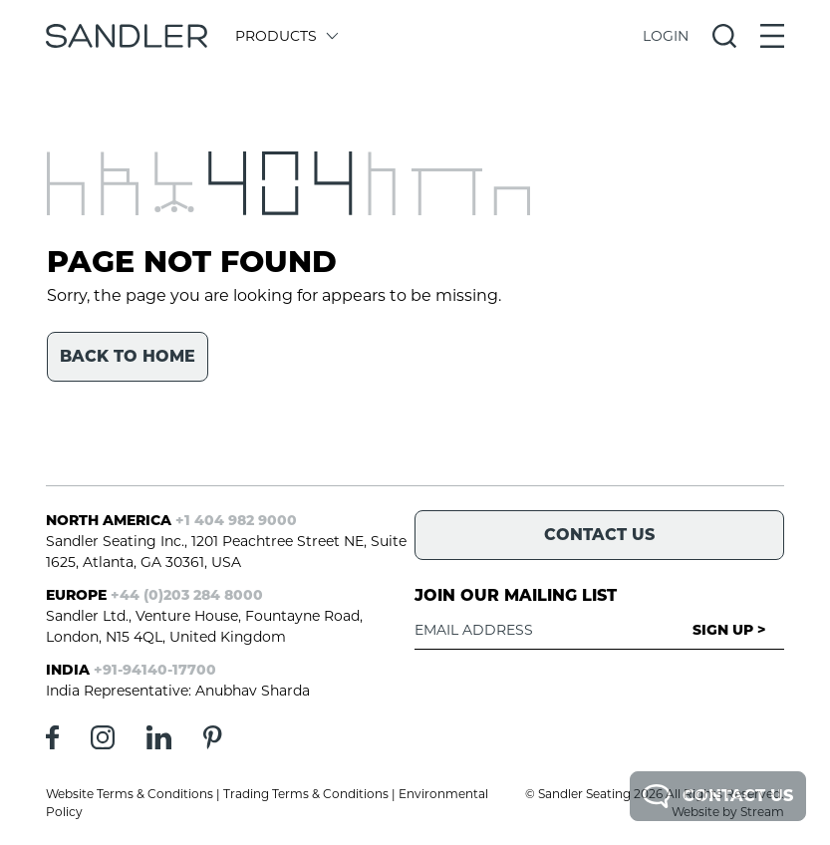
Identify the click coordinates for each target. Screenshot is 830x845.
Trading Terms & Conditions (306, 793)
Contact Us (718, 796)
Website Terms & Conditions (129, 793)
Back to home (127, 356)
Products (285, 36)
